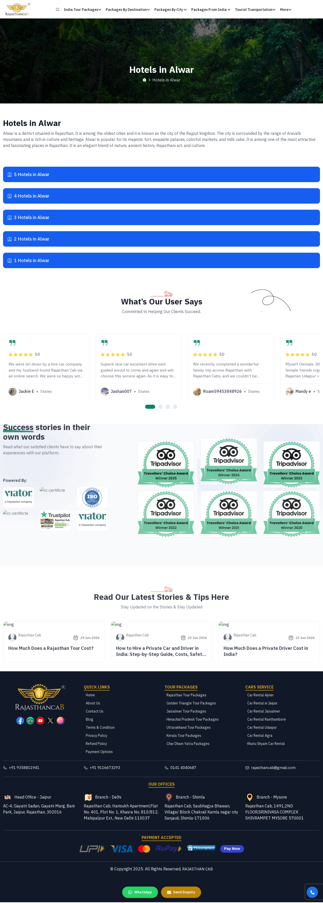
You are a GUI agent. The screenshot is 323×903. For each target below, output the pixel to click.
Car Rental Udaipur (262, 728)
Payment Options (99, 752)
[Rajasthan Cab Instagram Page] (60, 721)
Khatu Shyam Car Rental (266, 744)
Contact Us (94, 712)
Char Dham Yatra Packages (188, 744)
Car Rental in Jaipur (262, 703)
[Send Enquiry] (181, 892)
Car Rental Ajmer (260, 695)
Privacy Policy (96, 736)
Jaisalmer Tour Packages (186, 712)
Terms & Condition (100, 728)
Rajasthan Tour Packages (186, 695)
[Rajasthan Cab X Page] (50, 721)
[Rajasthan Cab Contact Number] (40, 768)
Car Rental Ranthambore (266, 720)
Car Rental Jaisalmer (263, 712)
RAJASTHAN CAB (197, 869)
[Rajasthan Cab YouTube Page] (40, 721)
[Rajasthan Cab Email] (282, 768)
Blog (89, 720)
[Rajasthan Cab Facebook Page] (20, 721)
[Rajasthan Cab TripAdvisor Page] (30, 721)
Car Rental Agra (260, 736)
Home (90, 695)
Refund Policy (96, 744)
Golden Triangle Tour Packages (191, 703)
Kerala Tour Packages (184, 736)
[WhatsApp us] (140, 892)
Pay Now (232, 849)
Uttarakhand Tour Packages (189, 728)
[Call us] (312, 892)
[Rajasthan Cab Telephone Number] (202, 768)
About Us (93, 703)
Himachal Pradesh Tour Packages (193, 720)
